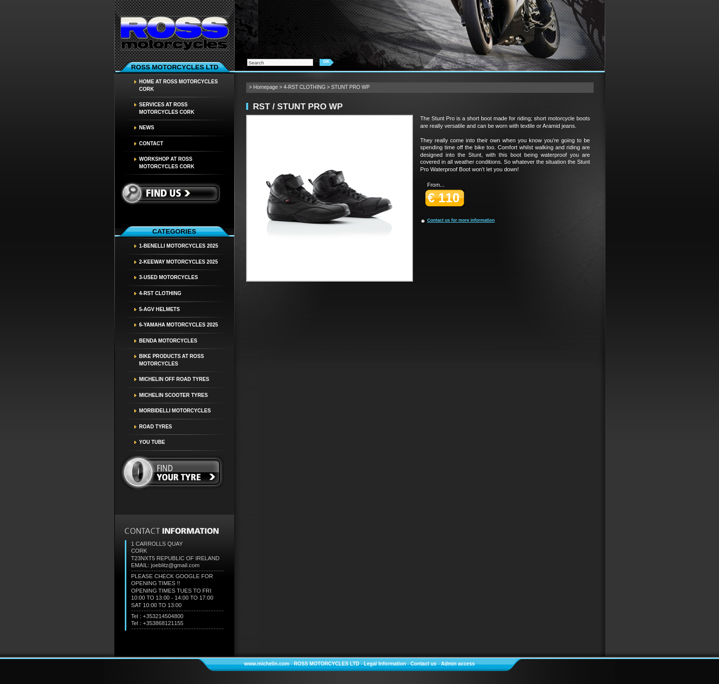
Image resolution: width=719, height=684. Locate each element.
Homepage (265, 87)
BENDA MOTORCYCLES (168, 340)
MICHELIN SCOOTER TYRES (173, 395)
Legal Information (385, 664)
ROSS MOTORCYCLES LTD (326, 664)
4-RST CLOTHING (160, 293)
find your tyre (172, 473)
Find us (170, 193)
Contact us (423, 664)
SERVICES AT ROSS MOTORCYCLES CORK (167, 108)
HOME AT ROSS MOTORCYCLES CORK (178, 85)
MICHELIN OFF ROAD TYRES (174, 379)
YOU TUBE (152, 442)
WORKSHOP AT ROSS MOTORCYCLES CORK (167, 162)
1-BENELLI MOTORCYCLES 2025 (178, 246)
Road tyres (155, 426)
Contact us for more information (461, 220)
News (146, 127)
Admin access (458, 664)
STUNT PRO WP (350, 87)
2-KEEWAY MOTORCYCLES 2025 (178, 262)
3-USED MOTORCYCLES (168, 277)
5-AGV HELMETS (159, 309)
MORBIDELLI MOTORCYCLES (175, 410)
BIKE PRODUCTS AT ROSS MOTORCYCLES (171, 359)
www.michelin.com (266, 664)
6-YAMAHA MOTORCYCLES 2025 (178, 325)
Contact (151, 143)
